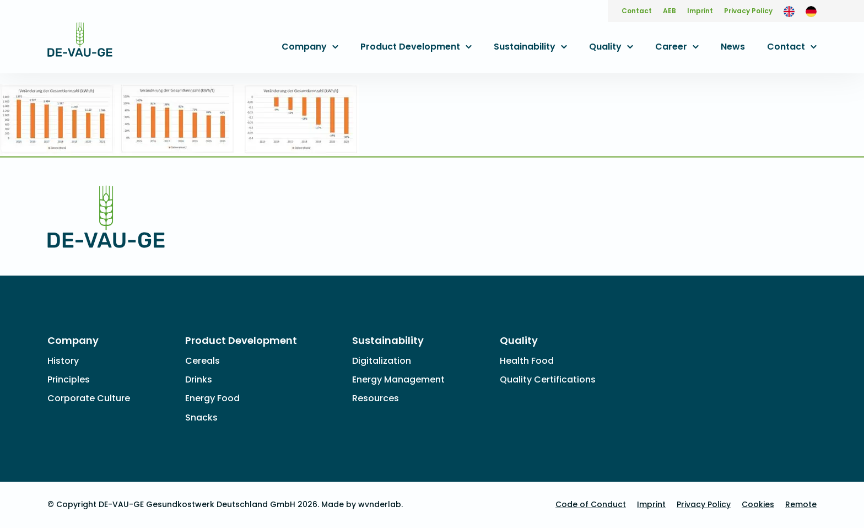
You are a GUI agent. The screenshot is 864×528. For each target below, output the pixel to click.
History (63, 360)
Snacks (201, 417)
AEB (669, 10)
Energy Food (212, 398)
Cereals (202, 360)
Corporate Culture (88, 398)
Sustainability (524, 46)
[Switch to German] (811, 11)
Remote (801, 504)
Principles (68, 379)
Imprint (700, 10)
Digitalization (381, 360)
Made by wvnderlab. (362, 504)
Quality (605, 46)
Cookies (758, 504)
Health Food (527, 360)
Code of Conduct (590, 504)
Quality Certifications (548, 379)
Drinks (198, 379)
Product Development (410, 46)
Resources (375, 398)
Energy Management (398, 379)
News (733, 46)
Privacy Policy (748, 10)
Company (304, 46)
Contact (637, 10)
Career (671, 46)
